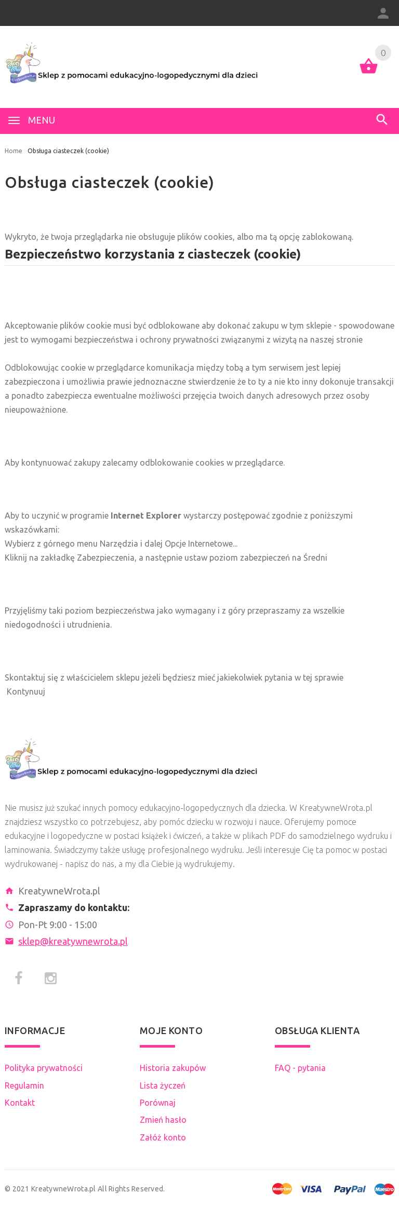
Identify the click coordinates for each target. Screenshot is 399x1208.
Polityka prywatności (44, 1068)
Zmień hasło (163, 1119)
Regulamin (24, 1085)
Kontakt (20, 1102)
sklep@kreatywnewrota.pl (73, 941)
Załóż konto (163, 1137)
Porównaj (158, 1102)
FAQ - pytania (300, 1068)
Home (13, 150)
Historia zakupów (173, 1068)
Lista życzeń (162, 1085)
